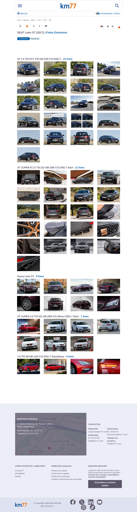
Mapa (32, 427)
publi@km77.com (95, 441)
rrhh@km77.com (114, 444)
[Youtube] (99, 501)
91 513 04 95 (32, 433)
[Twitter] (81, 501)
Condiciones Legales (60, 473)
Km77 (68, 5)
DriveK (18, 476)
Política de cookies (59, 471)
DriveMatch (20, 473)
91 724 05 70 (36, 430)
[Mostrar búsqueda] (117, 5)
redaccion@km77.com (98, 432)
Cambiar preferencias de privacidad (66, 479)
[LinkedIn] (90, 501)
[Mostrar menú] (20, 5)
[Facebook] (73, 501)
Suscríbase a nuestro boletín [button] (105, 484)
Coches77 (19, 471)
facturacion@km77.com (117, 434)
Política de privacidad (60, 476)
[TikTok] (92, 507)
